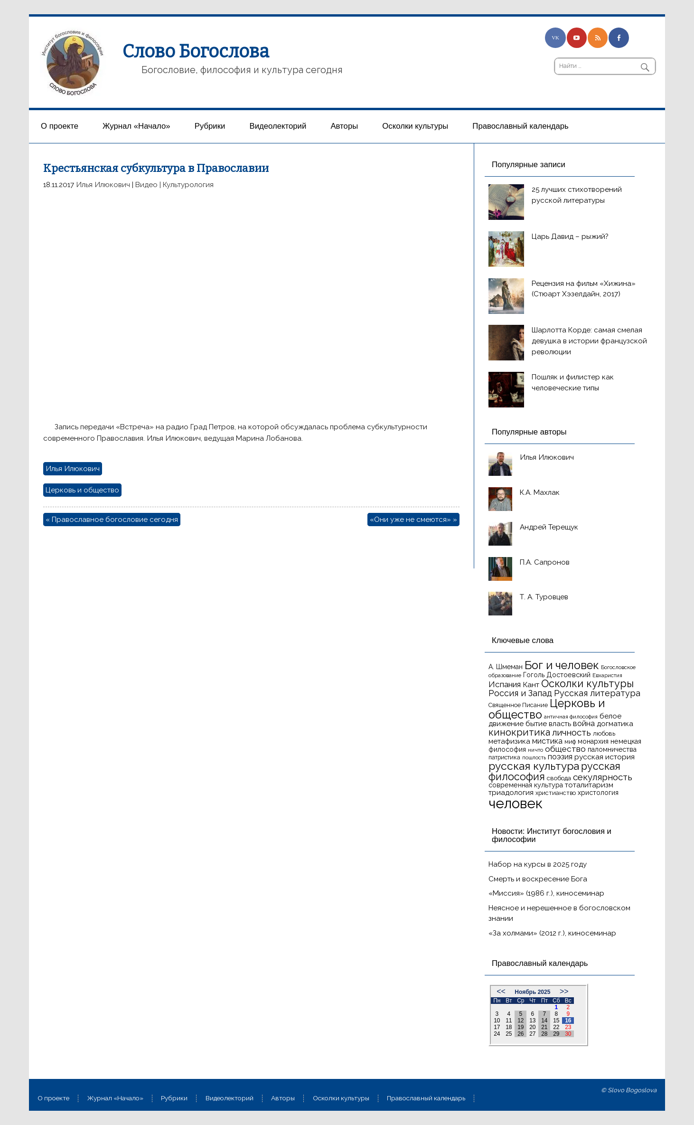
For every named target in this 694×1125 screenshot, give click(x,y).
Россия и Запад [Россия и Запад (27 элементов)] (520, 693)
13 (532, 1020)
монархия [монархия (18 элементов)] (593, 741)
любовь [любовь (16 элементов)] (604, 733)
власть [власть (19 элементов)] (560, 723)
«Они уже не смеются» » (413, 519)
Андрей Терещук (549, 527)
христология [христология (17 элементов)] (598, 792)
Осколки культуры (415, 126)
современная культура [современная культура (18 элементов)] (525, 785)
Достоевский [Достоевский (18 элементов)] (568, 675)
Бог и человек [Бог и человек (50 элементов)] (562, 665)
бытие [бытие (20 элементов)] (536, 723)
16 (568, 1020)
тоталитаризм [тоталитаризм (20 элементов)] (589, 785)
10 (497, 1020)
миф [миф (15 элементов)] (570, 741)
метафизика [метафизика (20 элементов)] (509, 741)
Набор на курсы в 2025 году (537, 864)
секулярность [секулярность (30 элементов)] (602, 777)
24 (497, 1033)
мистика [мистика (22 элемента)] (547, 741)
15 (556, 1020)
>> (564, 991)
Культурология (188, 184)
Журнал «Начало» (136, 126)
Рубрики (210, 126)
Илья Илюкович (103, 184)
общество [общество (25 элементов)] (565, 749)
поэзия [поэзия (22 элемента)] (560, 756)
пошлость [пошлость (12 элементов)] (534, 757)
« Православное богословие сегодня (112, 519)
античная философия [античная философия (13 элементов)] (571, 716)
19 (520, 1027)
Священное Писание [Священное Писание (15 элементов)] (518, 705)
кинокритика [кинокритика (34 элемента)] (519, 732)
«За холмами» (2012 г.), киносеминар (552, 933)
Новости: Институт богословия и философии (551, 835)
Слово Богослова (195, 51)
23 (568, 1027)
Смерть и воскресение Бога (537, 879)
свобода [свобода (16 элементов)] (559, 778)
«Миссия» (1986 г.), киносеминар (546, 893)
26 (520, 1033)
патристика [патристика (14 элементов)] (504, 757)
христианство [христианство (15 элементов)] (555, 792)
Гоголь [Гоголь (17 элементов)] (533, 675)
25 (509, 1033)
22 (556, 1027)
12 (520, 1020)
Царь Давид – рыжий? (570, 236)
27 (532, 1033)
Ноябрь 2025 (532, 992)
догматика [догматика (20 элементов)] (615, 723)
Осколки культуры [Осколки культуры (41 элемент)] (587, 684)
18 (509, 1027)
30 (568, 1033)
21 (544, 1027)
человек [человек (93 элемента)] (515, 803)
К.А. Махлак (540, 492)
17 (497, 1027)
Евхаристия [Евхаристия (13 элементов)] (607, 675)
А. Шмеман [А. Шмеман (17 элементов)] (505, 667)
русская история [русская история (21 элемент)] (604, 756)
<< (501, 991)
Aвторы (344, 126)
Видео (146, 184)
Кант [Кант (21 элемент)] (531, 684)
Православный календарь (520, 126)
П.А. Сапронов (545, 562)
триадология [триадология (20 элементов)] (511, 792)
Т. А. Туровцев (544, 597)
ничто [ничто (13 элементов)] (535, 750)
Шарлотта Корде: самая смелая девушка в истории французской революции (589, 341)
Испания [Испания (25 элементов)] (504, 684)
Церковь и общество (82, 490)
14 (544, 1020)
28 (544, 1033)
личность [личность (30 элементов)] (571, 732)
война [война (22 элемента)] (584, 723)
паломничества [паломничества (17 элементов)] (612, 749)
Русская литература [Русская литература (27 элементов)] (597, 693)
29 (556, 1033)
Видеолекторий (278, 126)
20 (532, 1027)
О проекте (59, 126)
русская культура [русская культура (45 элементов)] (533, 766)
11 (509, 1020)
